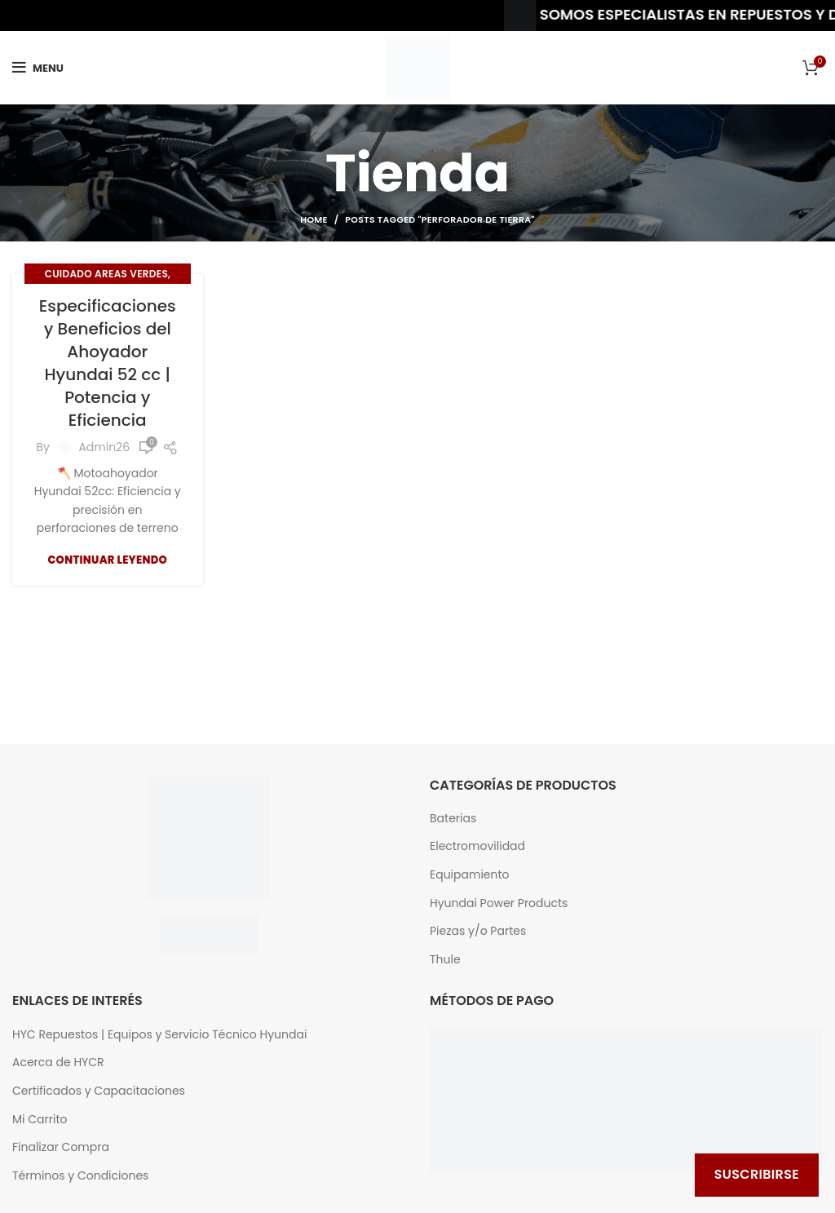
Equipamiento (470, 875)
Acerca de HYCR (58, 1062)
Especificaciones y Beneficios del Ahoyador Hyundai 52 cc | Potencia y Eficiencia (107, 363)
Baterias (453, 818)
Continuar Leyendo (107, 560)
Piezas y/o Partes (478, 931)
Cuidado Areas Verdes (106, 274)
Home (313, 219)
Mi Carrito (39, 1119)
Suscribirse (756, 1174)
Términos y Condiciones (80, 1176)
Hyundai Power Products (499, 903)
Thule (445, 959)
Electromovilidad (477, 846)
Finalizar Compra (60, 1147)
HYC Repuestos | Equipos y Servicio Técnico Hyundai (159, 1035)
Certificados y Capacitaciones (98, 1091)
